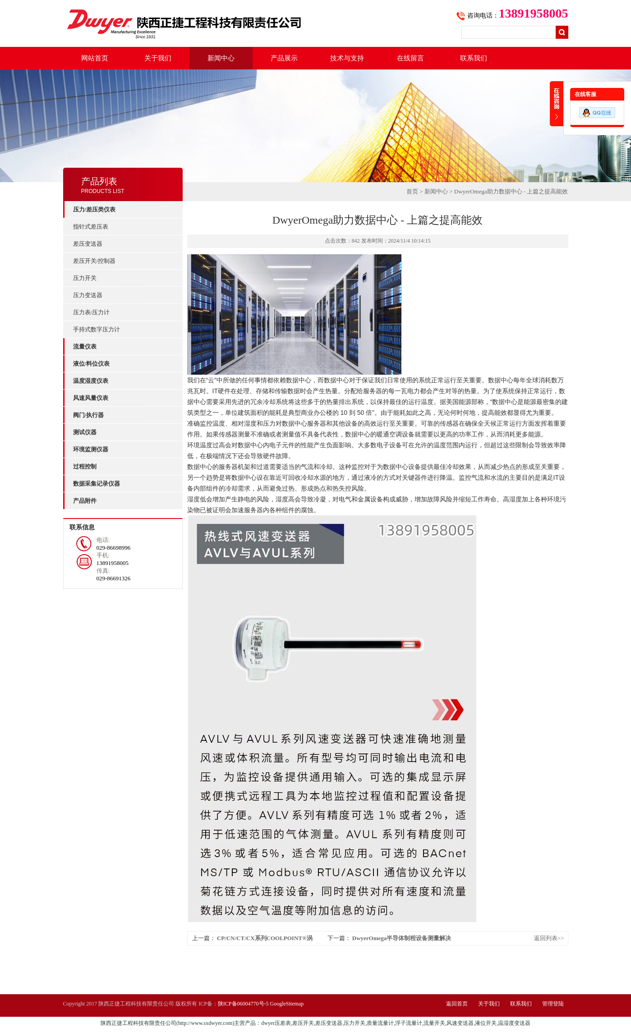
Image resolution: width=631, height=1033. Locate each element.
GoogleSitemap (287, 1004)
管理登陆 (553, 1004)
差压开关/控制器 (94, 260)
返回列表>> (549, 938)
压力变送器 (87, 295)
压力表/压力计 (91, 312)
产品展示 (284, 58)
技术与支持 (347, 58)
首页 (412, 191)
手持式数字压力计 (96, 329)
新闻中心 (221, 58)
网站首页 (94, 58)
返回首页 (457, 1004)
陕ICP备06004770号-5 (243, 1004)
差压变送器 (87, 243)
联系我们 (473, 58)
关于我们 (157, 58)
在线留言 (410, 58)
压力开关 (85, 278)
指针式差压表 (90, 226)
